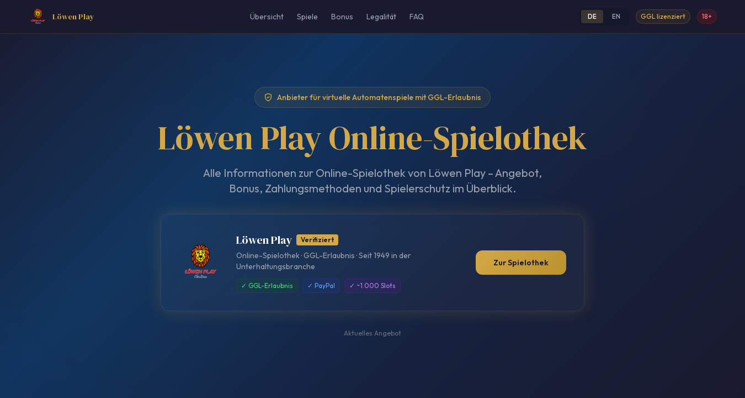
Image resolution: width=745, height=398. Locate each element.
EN (616, 16)
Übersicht (267, 17)
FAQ (416, 17)
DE (592, 16)
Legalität (381, 17)
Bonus (342, 17)
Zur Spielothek (521, 263)
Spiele (307, 17)
